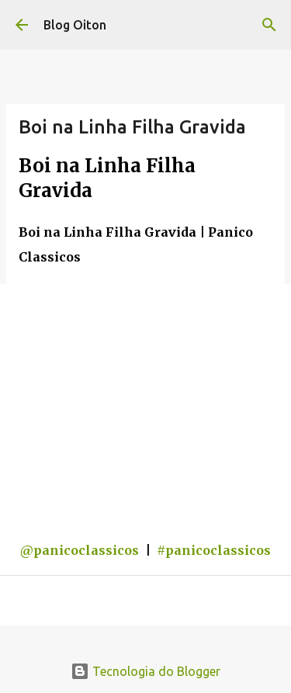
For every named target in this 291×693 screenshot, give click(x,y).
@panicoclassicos (79, 550)
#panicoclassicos (214, 550)
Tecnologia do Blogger (145, 671)
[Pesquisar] (269, 24)
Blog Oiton (74, 25)
